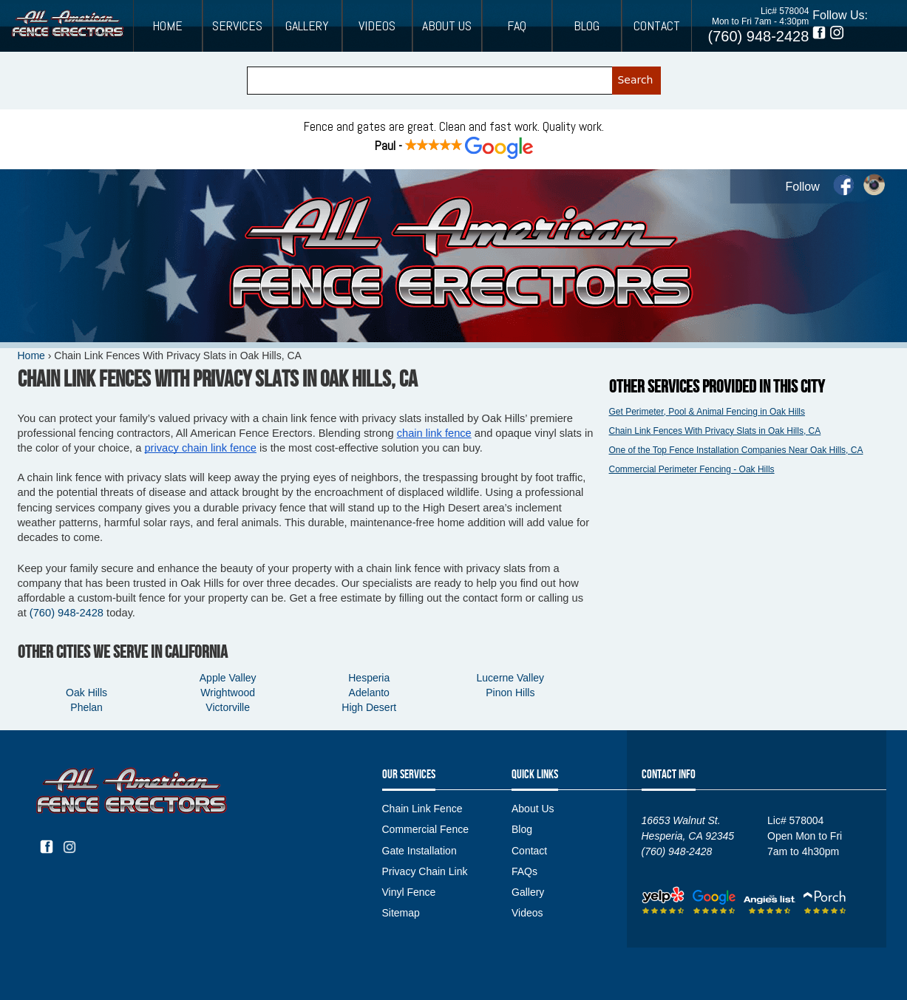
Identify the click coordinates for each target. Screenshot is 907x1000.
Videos (377, 25)
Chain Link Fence (422, 808)
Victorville (227, 707)
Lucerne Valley (511, 678)
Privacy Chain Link (425, 871)
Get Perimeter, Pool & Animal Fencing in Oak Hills (707, 412)
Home (167, 25)
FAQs (524, 871)
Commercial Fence (425, 829)
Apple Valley (228, 678)
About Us (447, 25)
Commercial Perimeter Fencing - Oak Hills (692, 469)
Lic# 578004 (785, 11)
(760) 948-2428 (758, 36)
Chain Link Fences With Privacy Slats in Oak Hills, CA (715, 431)
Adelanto (369, 692)
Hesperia (369, 678)
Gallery (307, 25)
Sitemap (401, 913)
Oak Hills (86, 692)
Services (237, 25)
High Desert (369, 707)
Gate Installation (419, 851)
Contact (656, 25)
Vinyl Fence (409, 892)
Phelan (86, 707)
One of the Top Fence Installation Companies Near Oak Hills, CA (736, 450)
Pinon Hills (510, 692)
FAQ (516, 25)
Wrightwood (227, 692)
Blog (586, 25)
